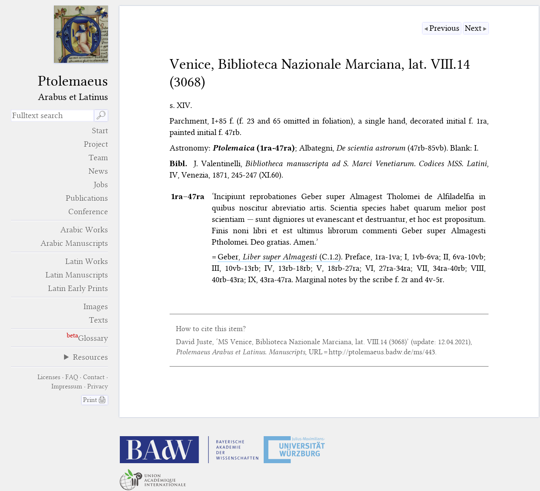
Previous (444, 28)
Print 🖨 (94, 400)
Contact (94, 377)
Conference (88, 211)
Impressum (66, 386)
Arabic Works (84, 230)
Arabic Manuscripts (74, 243)
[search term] (52, 115)
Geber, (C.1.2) (279, 257)
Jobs (101, 184)
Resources (90, 357)
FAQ (71, 377)
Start (100, 130)
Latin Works (86, 261)
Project (96, 144)
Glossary (93, 338)
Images (96, 306)
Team (98, 157)
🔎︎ (101, 115)
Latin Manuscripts (77, 275)
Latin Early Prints (78, 288)
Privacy (97, 386)
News (98, 171)
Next (473, 28)
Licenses (49, 377)
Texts (98, 320)
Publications (87, 198)
